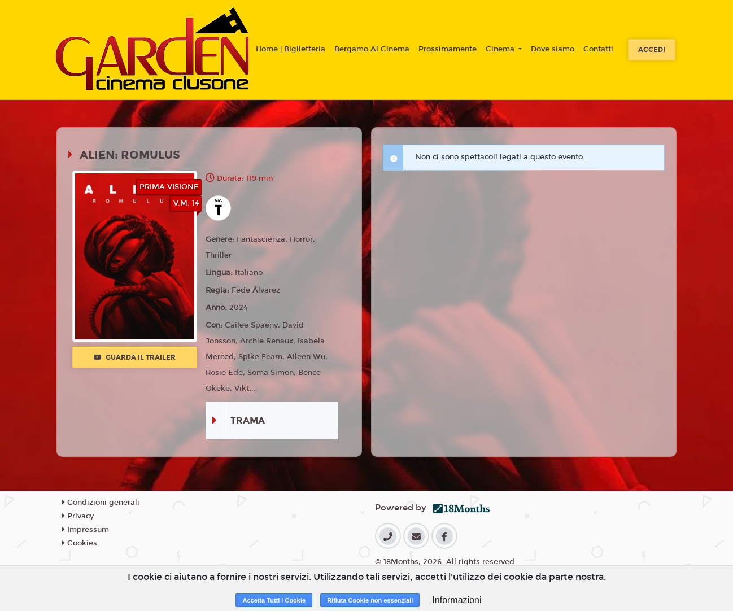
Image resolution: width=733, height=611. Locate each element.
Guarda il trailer (135, 357)
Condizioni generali (100, 502)
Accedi (651, 50)
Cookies (79, 543)
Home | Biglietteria (290, 49)
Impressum (85, 529)
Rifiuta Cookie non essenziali (370, 600)
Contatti (598, 49)
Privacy (78, 516)
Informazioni (456, 600)
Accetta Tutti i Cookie (274, 600)
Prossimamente (447, 49)
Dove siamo (552, 49)
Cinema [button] (501, 49)
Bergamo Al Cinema (371, 49)
